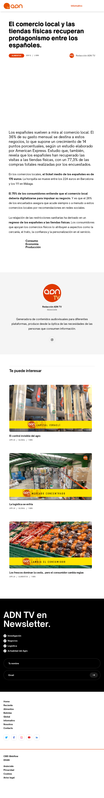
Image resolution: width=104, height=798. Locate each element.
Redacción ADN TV (52, 307)
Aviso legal (9, 778)
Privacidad (9, 770)
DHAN (7, 760)
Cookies (8, 774)
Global (7, 717)
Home (7, 702)
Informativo (9, 721)
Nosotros (8, 724)
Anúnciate (9, 766)
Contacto (8, 728)
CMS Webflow (11, 756)
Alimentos (16, 56)
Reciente (8, 705)
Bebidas (8, 713)
